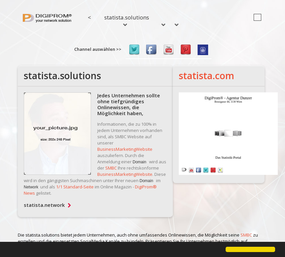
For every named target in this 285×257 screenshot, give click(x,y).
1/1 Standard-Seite (75, 187)
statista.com (206, 75)
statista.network (47, 205)
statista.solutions (126, 20)
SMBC (111, 168)
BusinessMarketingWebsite (124, 149)
